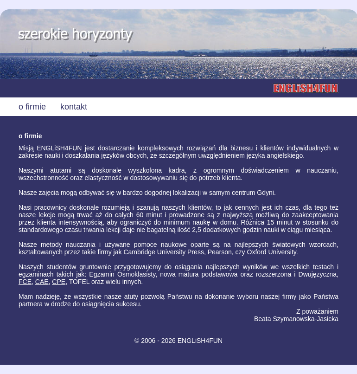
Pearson (220, 252)
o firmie (32, 106)
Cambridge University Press (163, 252)
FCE (25, 281)
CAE (42, 281)
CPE (58, 281)
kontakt (73, 106)
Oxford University (271, 252)
